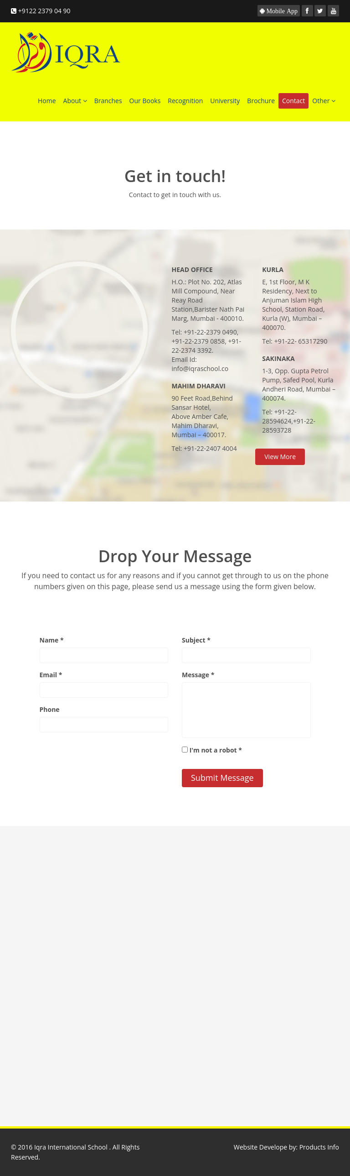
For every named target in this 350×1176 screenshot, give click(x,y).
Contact (293, 100)
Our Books (145, 100)
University (225, 100)
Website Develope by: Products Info (286, 1147)
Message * (198, 674)
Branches (108, 100)
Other (323, 100)
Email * (51, 674)
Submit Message (222, 777)
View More (280, 456)
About (75, 100)
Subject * (196, 640)
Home (47, 100)
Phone (50, 709)
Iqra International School (71, 1147)
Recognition (185, 100)
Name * (52, 640)
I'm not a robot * (216, 750)
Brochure (261, 100)
